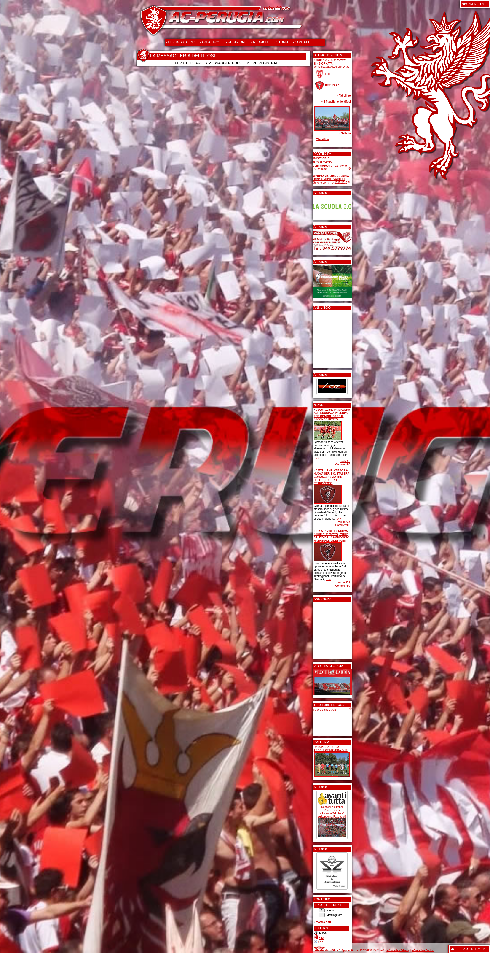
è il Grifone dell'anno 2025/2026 (330, 181)
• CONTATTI (302, 42)
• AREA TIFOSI (210, 42)
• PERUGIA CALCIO (180, 42)
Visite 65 (345, 461)
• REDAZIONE (236, 42)
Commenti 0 (342, 464)
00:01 (321, 942)
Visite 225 (344, 522)
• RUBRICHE (260, 42)
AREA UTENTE (478, 4)
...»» (316, 458)
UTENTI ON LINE (476, 948)
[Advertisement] (326, 337)
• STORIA (281, 42)
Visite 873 (344, 582)
